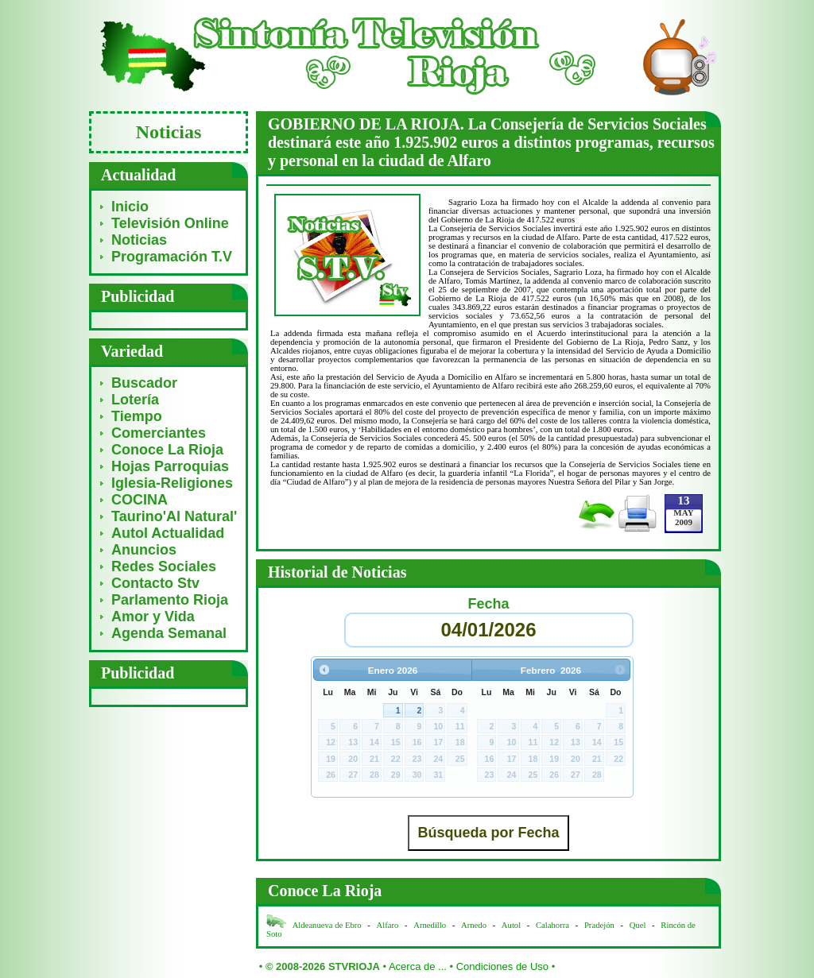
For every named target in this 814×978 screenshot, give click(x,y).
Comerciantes (158, 433)
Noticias (139, 240)
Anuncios (143, 550)
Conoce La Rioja (167, 450)
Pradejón (599, 925)
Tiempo (136, 416)
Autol (512, 925)
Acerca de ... (418, 966)
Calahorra (552, 925)
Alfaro (388, 925)
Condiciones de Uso (502, 966)
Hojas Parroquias (170, 466)
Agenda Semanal (169, 633)
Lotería (135, 400)
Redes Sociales (163, 566)
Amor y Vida (153, 616)
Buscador (144, 383)
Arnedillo (429, 925)
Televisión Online (170, 223)
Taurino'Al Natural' (174, 516)
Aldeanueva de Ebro (327, 925)
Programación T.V (171, 257)
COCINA (139, 500)
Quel (638, 925)
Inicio (130, 207)
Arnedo (473, 925)
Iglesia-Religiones (172, 483)
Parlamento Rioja (169, 600)
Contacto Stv (155, 583)
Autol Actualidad (167, 533)
